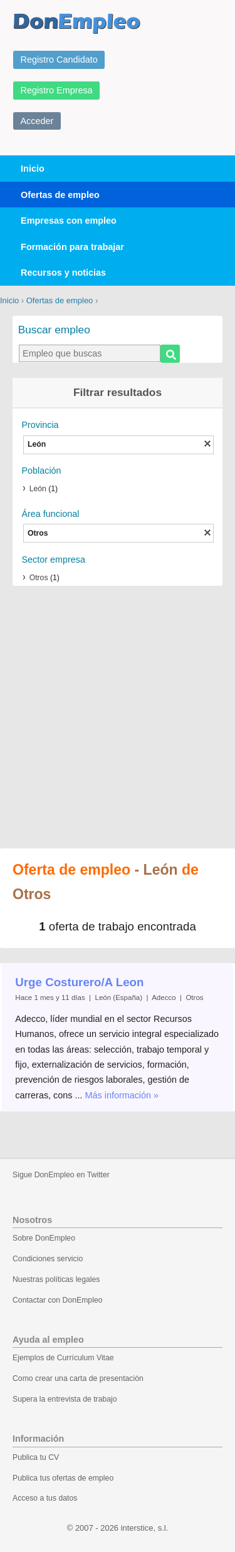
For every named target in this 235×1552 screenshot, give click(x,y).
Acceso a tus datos (45, 1498)
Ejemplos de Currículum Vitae (63, 1357)
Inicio (32, 169)
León (37, 488)
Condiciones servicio (48, 1258)
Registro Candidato (59, 60)
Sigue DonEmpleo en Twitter (61, 1174)
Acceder (37, 121)
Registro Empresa (57, 90)
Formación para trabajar (72, 247)
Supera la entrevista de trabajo (65, 1399)
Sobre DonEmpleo (44, 1238)
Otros (38, 577)
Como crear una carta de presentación (78, 1378)
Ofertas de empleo (60, 195)
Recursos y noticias (63, 273)
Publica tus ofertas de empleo (63, 1478)
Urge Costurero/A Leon (79, 982)
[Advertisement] (117, 718)
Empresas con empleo (69, 221)
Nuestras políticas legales (56, 1279)
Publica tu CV (36, 1457)
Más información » (122, 1095)
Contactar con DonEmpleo (58, 1300)
